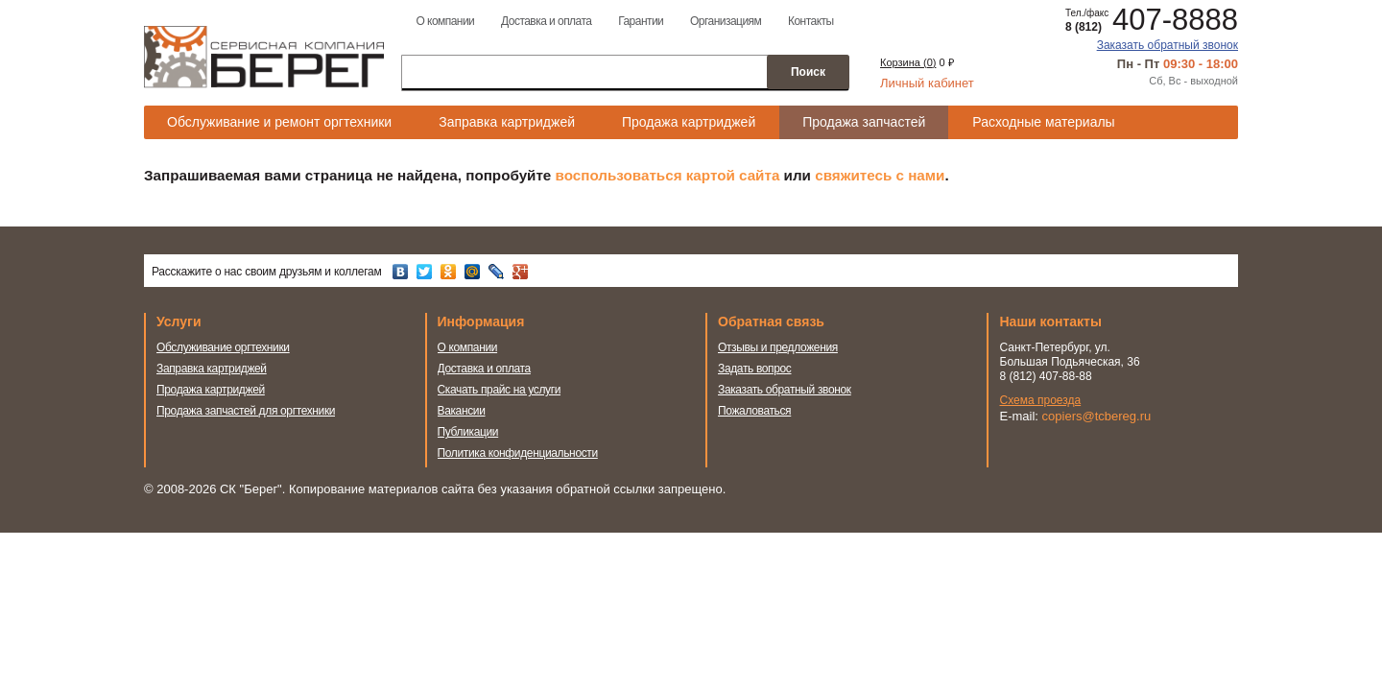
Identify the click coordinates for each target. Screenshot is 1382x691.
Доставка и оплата (546, 21)
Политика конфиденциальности (518, 453)
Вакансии (462, 410)
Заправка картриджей (507, 122)
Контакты (811, 21)
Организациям (725, 21)
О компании (445, 21)
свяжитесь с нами (879, 175)
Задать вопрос (755, 368)
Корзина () (908, 62)
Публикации (468, 432)
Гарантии (640, 21)
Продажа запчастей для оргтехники (245, 410)
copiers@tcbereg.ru (1097, 416)
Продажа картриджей (688, 122)
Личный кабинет (927, 83)
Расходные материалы (1043, 122)
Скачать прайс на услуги (499, 389)
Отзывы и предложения (778, 347)
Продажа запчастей (863, 122)
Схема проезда (1041, 400)
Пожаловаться (754, 410)
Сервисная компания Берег (264, 56)
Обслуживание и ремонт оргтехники (279, 122)
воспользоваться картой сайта (668, 175)
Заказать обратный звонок (1167, 45)
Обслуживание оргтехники (223, 347)
